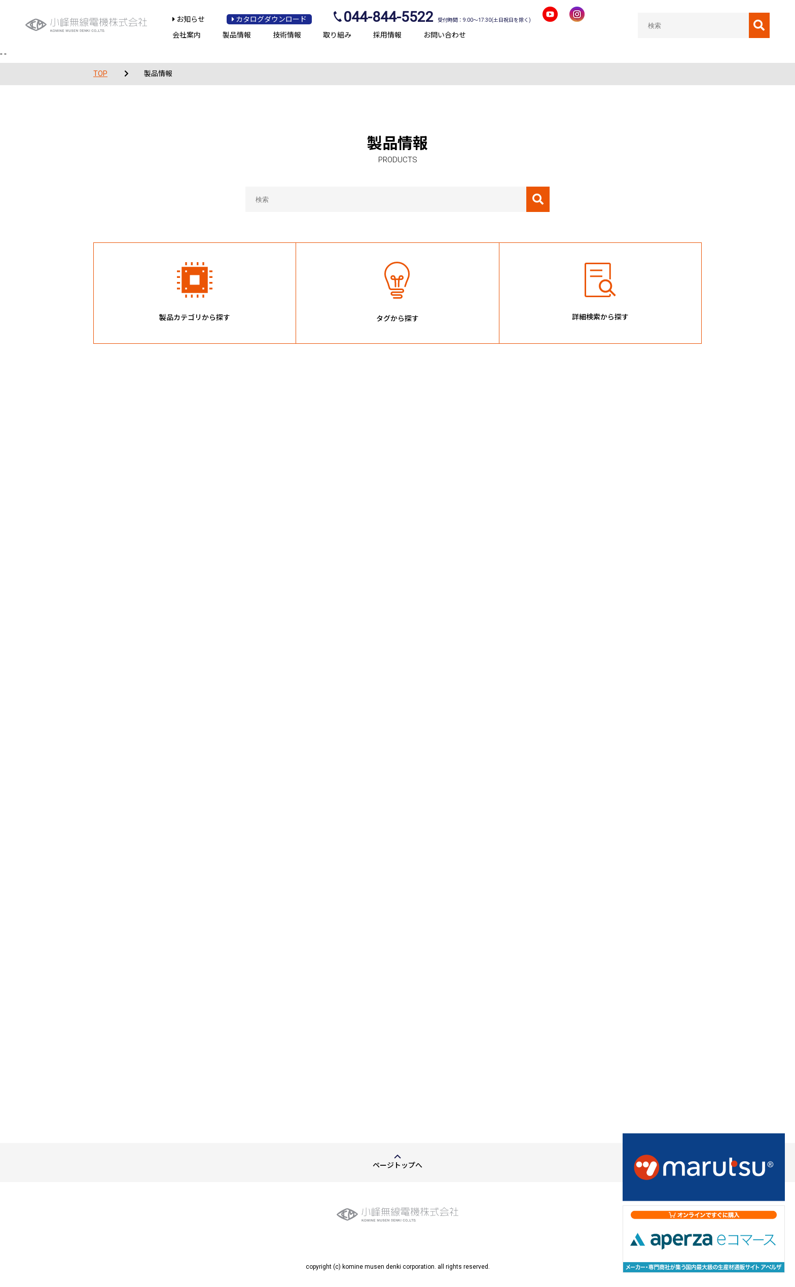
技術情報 (287, 35)
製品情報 (237, 35)
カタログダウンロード (269, 19)
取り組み (337, 35)
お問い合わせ (444, 35)
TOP (100, 73)
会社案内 (186, 35)
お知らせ (188, 19)
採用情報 (387, 35)
